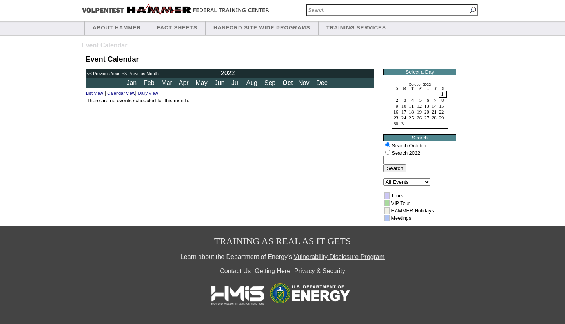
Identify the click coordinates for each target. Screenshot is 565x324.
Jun (220, 83)
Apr (184, 83)
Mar (167, 83)
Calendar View (121, 93)
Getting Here (272, 271)
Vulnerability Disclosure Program (339, 256)
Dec (322, 83)
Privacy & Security (319, 271)
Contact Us (235, 271)
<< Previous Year (103, 73)
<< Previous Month (139, 73)
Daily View (148, 93)
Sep (270, 83)
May (202, 83)
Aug (252, 83)
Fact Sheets (177, 28)
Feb (150, 83)
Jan (132, 83)
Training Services (356, 28)
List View (94, 93)
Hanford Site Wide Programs (261, 28)
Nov (304, 83)
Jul (236, 83)
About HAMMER (117, 28)
